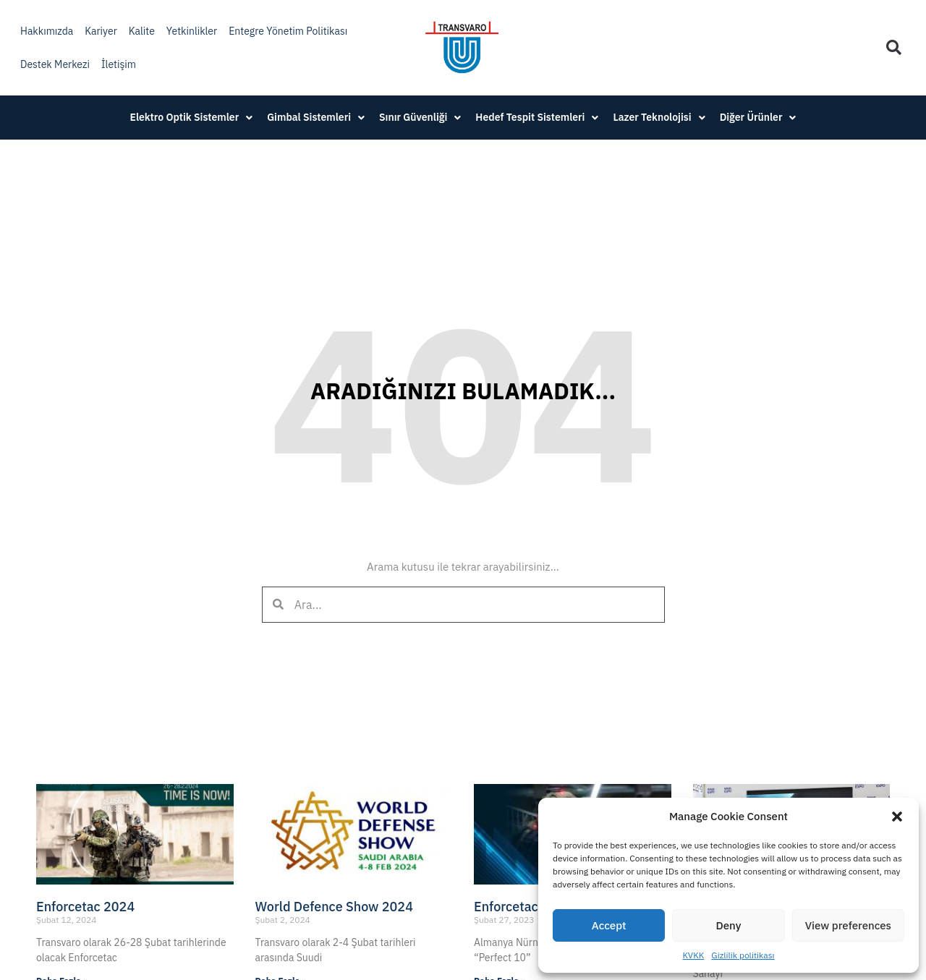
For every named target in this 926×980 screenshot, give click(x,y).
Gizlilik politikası (742, 955)
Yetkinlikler (191, 31)
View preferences (848, 925)
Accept (609, 925)
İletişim (118, 64)
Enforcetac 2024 (85, 906)
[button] (897, 816)
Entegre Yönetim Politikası (288, 31)
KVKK (693, 955)
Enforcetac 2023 (523, 906)
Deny (729, 925)
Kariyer (101, 31)
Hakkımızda (46, 31)
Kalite (142, 31)
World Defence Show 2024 (334, 906)
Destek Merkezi (55, 64)
